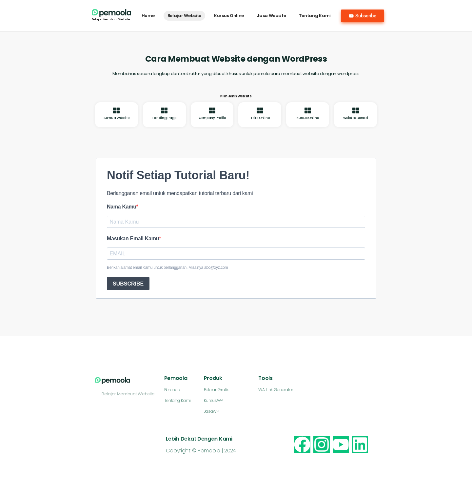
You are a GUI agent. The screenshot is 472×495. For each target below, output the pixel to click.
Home (148, 15)
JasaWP (211, 411)
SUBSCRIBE (128, 284)
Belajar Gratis (216, 390)
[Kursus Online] (308, 110)
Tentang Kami (315, 15)
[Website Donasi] (355, 110)
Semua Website (116, 117)
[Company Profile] (212, 110)
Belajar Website (184, 15)
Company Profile (212, 117)
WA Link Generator (275, 390)
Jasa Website (271, 15)
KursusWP (213, 401)
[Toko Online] (260, 110)
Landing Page (164, 117)
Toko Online (260, 117)
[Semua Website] (116, 110)
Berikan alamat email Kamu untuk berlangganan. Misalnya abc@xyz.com (167, 268)
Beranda (172, 390)
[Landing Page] (164, 110)
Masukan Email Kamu (133, 238)
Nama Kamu (121, 206)
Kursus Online (229, 15)
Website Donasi (355, 117)
